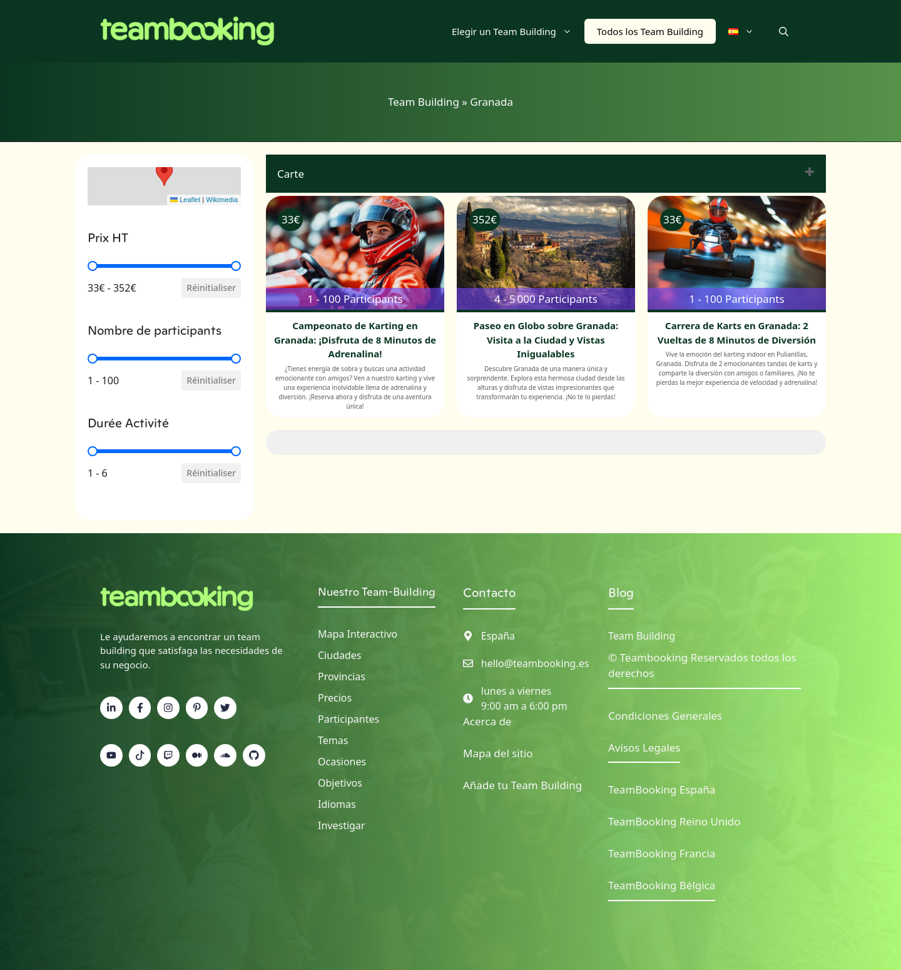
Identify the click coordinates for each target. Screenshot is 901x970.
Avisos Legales (644, 747)
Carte (290, 173)
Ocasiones (342, 761)
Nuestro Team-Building (376, 592)
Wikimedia (222, 199)
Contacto (489, 592)
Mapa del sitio (498, 753)
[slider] (93, 266)
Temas (333, 740)
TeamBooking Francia (661, 853)
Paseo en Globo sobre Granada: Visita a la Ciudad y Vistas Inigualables (546, 339)
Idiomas (337, 804)
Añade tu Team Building (522, 785)
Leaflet (185, 199)
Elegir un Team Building (518, 31)
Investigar (341, 825)
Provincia (339, 676)
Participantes (348, 719)
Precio (332, 698)
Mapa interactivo (357, 634)
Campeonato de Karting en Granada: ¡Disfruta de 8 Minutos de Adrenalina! (355, 339)
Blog (621, 592)
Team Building (423, 101)
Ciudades (339, 655)
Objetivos (340, 783)
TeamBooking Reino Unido (674, 821)
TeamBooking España (661, 789)
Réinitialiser (211, 288)
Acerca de (487, 721)
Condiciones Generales (665, 715)
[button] (783, 31)
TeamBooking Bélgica (661, 885)
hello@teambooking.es (535, 663)
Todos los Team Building (650, 31)
